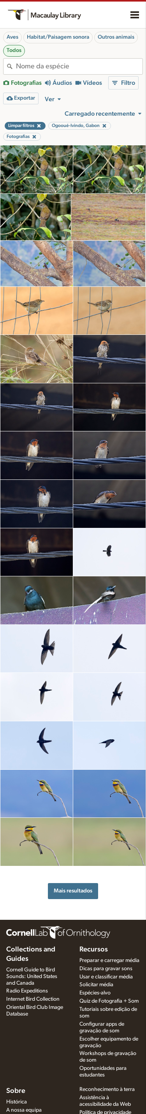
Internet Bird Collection (33, 999)
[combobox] (79, 66)
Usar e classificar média (106, 977)
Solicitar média (96, 984)
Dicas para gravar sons (105, 968)
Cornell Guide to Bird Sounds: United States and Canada (31, 976)
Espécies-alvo (95, 993)
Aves (12, 37)
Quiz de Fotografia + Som (109, 1001)
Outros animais (116, 37)
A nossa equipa (24, 1110)
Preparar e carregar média (109, 960)
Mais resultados (73, 891)
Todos (14, 50)
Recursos (93, 949)
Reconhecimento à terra (107, 1089)
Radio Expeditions (27, 991)
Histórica (16, 1102)
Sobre (15, 1090)
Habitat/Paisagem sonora (58, 37)
